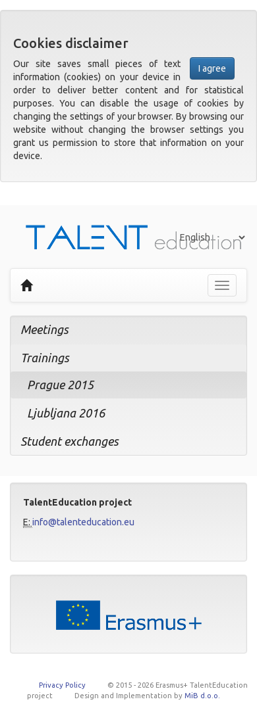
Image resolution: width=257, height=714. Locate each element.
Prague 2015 (60, 384)
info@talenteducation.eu (83, 522)
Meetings (44, 329)
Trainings (44, 357)
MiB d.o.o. (202, 696)
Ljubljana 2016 (66, 412)
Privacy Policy (62, 685)
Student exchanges (69, 441)
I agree (212, 68)
